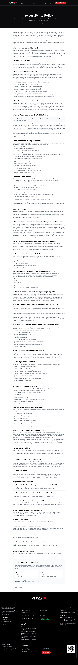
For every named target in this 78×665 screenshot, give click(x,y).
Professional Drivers (7, 621)
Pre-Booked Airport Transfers (28, 602)
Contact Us (45, 2)
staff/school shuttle (64, 621)
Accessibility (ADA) (26, 648)
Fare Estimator (22, 2)
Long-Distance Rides (51, 602)
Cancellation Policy (44, 608)
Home (17, 2)
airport (74, 619)
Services (28, 2)
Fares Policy (42, 612)
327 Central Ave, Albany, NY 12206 (68, 607)
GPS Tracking (5, 623)
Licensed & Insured (7, 619)
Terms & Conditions (44, 614)
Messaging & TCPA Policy (27, 651)
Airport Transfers (25, 607)
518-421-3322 (64, 610)
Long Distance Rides (26, 610)
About (40, 2)
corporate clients (14, 611)
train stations (8, 611)
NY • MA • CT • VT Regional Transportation (27, 619)
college (71, 620)
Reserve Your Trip (60, 2)
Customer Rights (43, 607)
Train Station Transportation (41, 602)
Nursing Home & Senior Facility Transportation (28, 616)
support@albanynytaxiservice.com (68, 612)
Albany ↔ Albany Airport (26, 626)
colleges (3, 612)
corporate (67, 620)
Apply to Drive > (46, 652)
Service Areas (35, 2)
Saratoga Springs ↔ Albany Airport (28, 631)
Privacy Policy (43, 615)
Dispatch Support (6, 624)
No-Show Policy (43, 610)
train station (62, 620)
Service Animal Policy (26, 649)
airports (3, 611)
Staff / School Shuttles (26, 614)
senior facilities (8, 612)
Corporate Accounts (26, 612)
